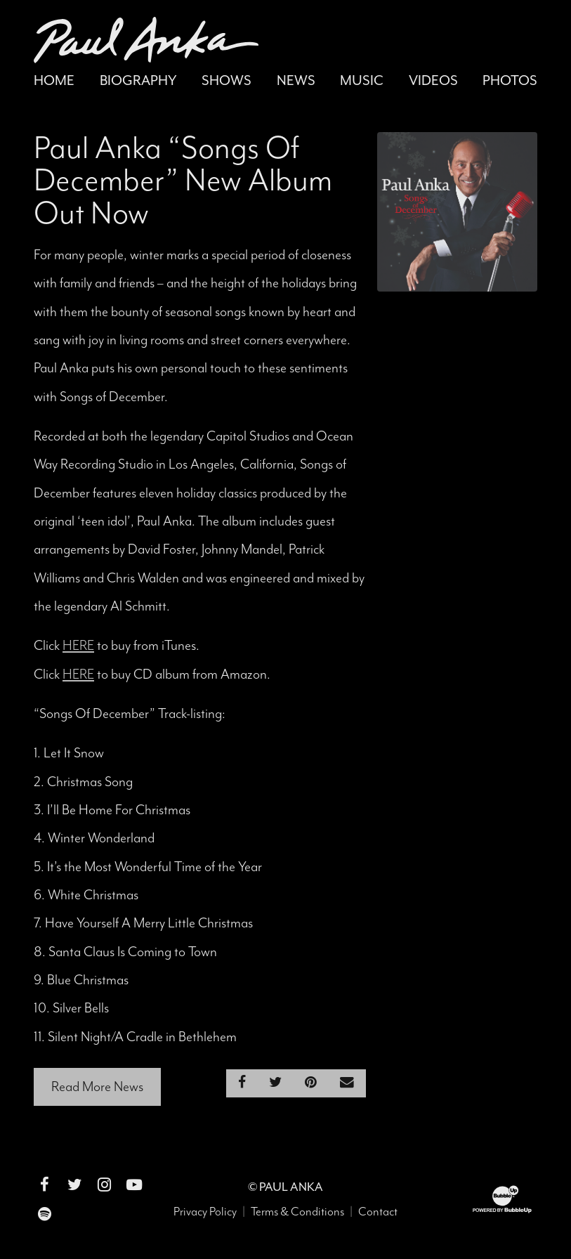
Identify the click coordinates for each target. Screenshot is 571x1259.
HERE (78, 645)
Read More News (97, 1086)
